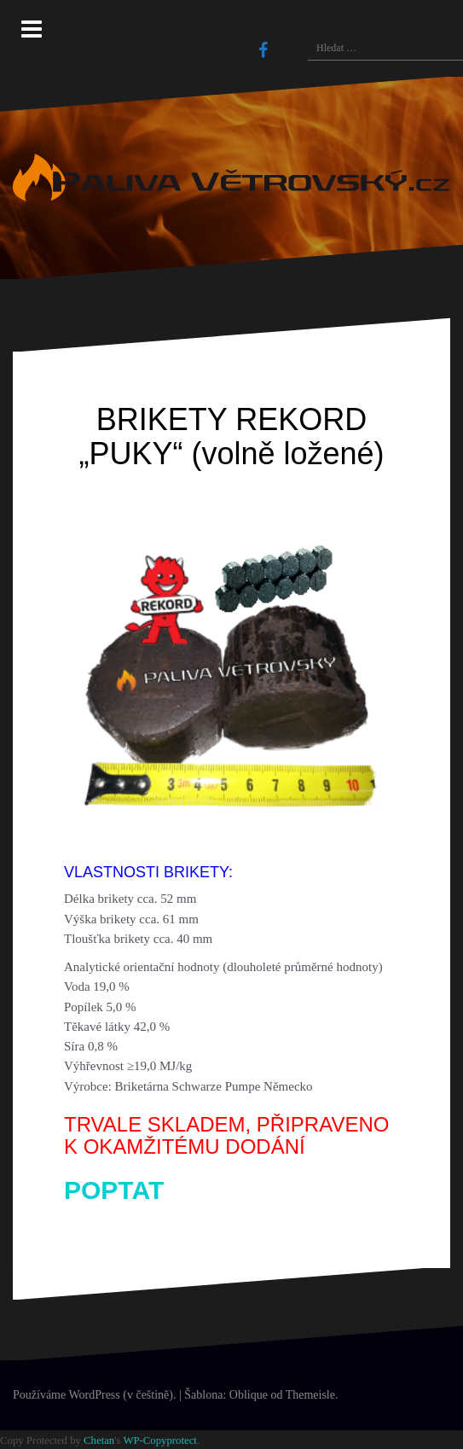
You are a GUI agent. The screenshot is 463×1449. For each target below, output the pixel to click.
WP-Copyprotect (159, 1440)
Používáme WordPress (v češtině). (94, 1394)
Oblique (248, 1394)
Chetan (99, 1440)
